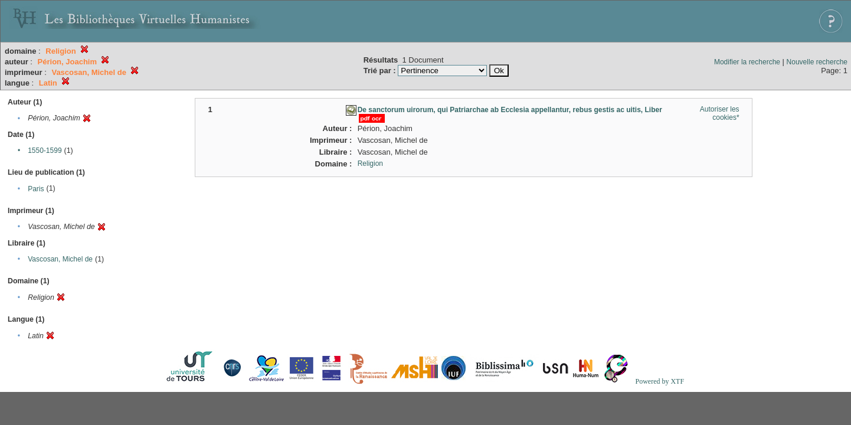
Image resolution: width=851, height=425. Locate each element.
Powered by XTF (659, 381)
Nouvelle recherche (817, 62)
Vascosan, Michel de (60, 259)
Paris (36, 189)
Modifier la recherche (747, 62)
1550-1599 (44, 150)
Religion (370, 163)
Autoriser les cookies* (719, 113)
